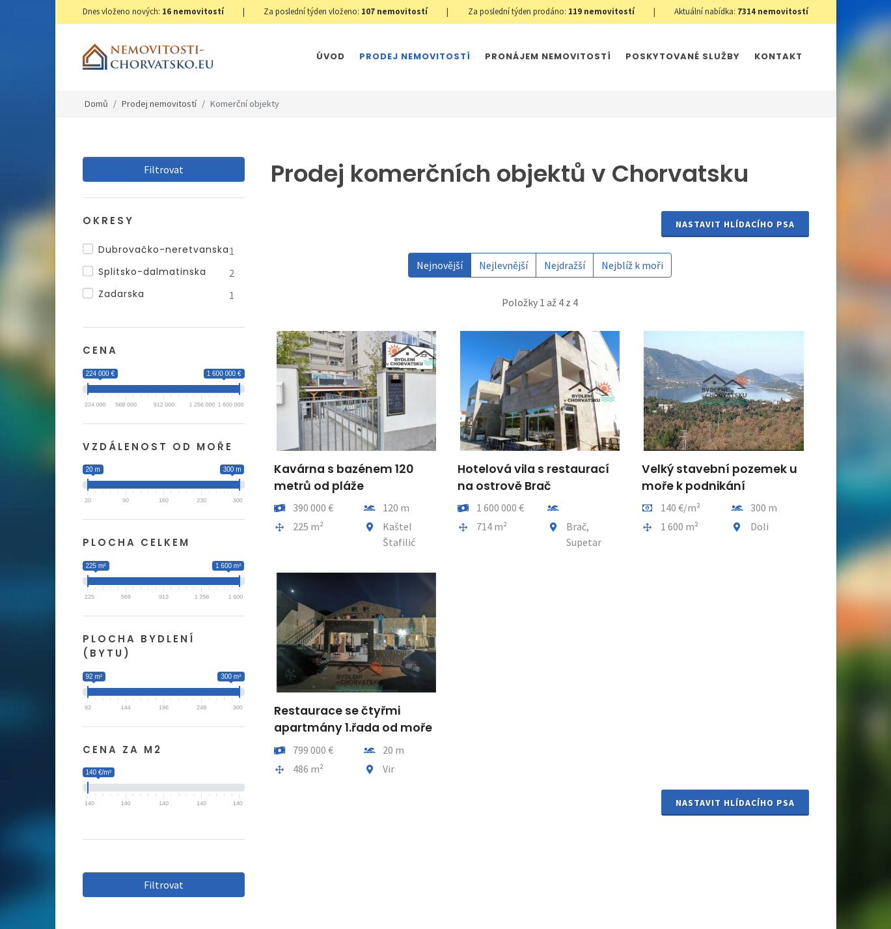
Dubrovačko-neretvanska (163, 249)
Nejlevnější (503, 265)
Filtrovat (164, 169)
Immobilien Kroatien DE (420, 891)
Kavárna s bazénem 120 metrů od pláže (343, 477)
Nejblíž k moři (632, 265)
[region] (164, 272)
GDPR (236, 891)
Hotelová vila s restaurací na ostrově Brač (533, 477)
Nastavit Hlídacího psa (735, 224)
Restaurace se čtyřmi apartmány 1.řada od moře (353, 719)
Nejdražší (564, 265)
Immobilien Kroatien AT (521, 891)
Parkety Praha (606, 891)
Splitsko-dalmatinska (152, 271)
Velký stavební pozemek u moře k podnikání (719, 477)
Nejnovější (440, 265)
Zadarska (121, 293)
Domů (96, 103)
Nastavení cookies (292, 891)
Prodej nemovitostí (159, 103)
